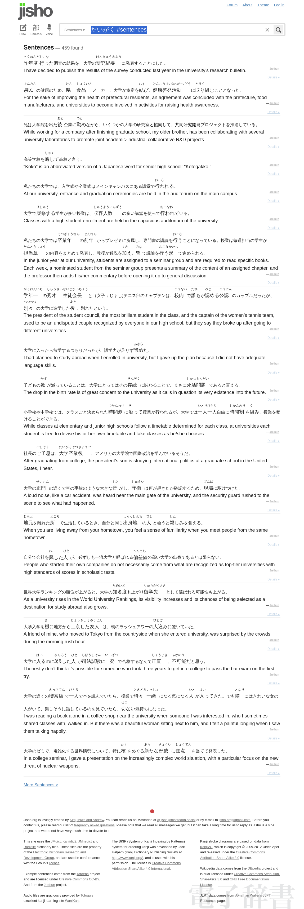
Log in (279, 5)
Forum (232, 5)
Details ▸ (273, 77)
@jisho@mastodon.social (176, 820)
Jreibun (274, 68)
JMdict (56, 841)
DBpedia (254, 868)
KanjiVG (206, 847)
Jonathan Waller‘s (248, 895)
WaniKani (72, 901)
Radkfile (30, 847)
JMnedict (85, 841)
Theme (263, 5)
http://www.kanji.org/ (127, 858)
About (248, 5)
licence (54, 863)
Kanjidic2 (69, 841)
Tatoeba (83, 874)
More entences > (41, 785)
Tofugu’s (87, 895)
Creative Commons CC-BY (79, 879)
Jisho (35, 11)
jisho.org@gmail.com (235, 820)
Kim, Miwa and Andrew (87, 820)
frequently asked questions (94, 825)
